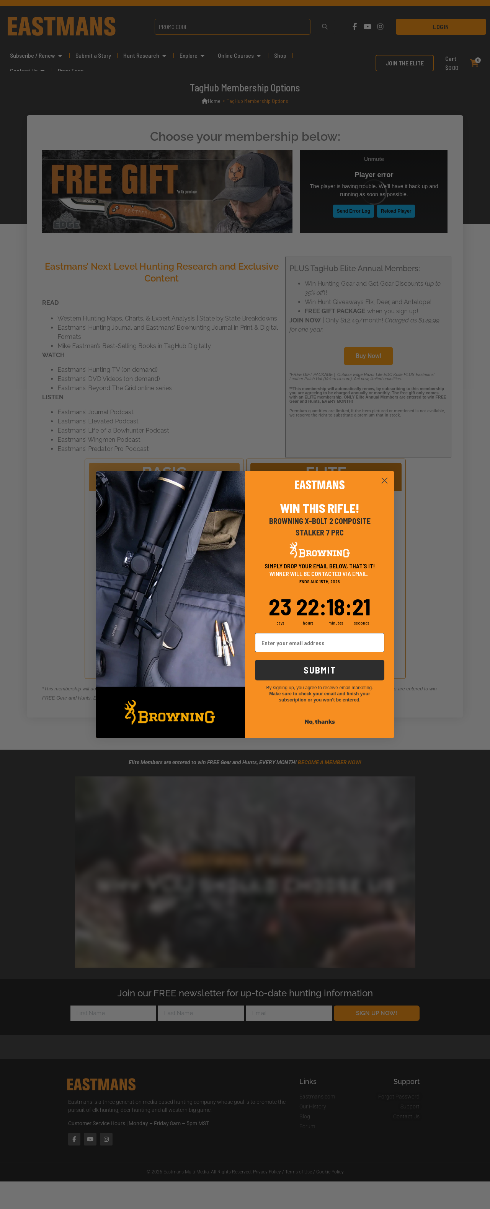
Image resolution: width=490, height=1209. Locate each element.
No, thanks (320, 721)
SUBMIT (320, 669)
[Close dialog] (384, 480)
